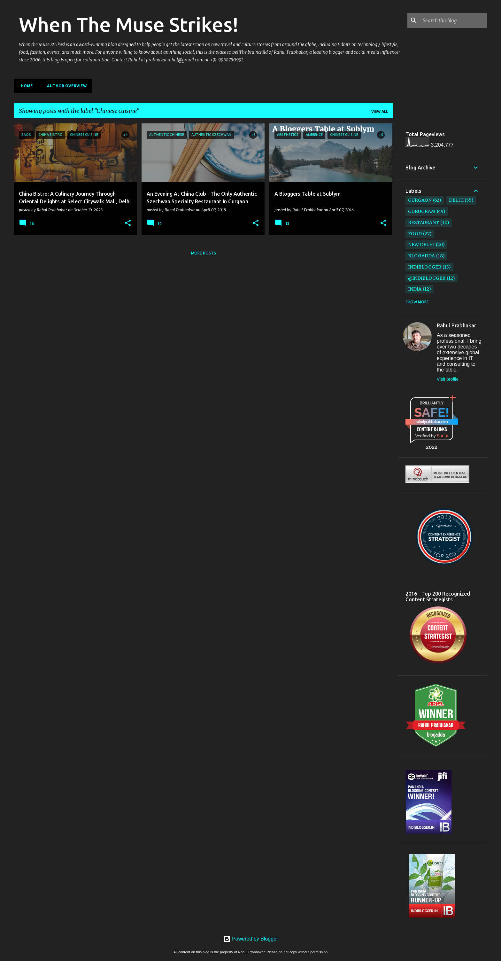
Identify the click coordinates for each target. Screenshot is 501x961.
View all (379, 111)
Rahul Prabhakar (456, 325)
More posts (203, 253)
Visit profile (448, 379)
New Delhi (421, 244)
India (414, 289)
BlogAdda (421, 256)
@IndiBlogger (426, 278)
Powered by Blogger (250, 938)
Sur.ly (442, 436)
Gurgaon (420, 200)
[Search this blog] (453, 20)
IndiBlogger (424, 267)
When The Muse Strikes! (129, 24)
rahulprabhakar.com (432, 422)
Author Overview (65, 86)
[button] (128, 223)
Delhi (456, 200)
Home (25, 86)
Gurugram (421, 211)
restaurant (423, 222)
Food (415, 234)
